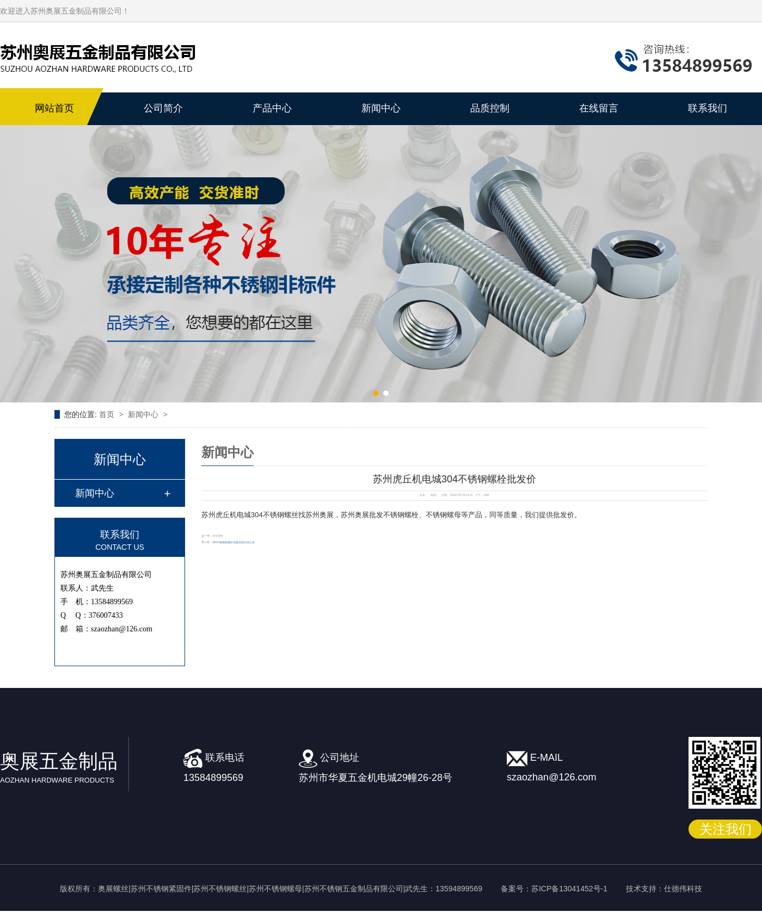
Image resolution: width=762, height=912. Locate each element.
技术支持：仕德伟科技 (664, 888)
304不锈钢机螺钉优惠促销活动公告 (233, 542)
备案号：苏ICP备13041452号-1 (554, 888)
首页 (107, 414)
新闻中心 (144, 414)
